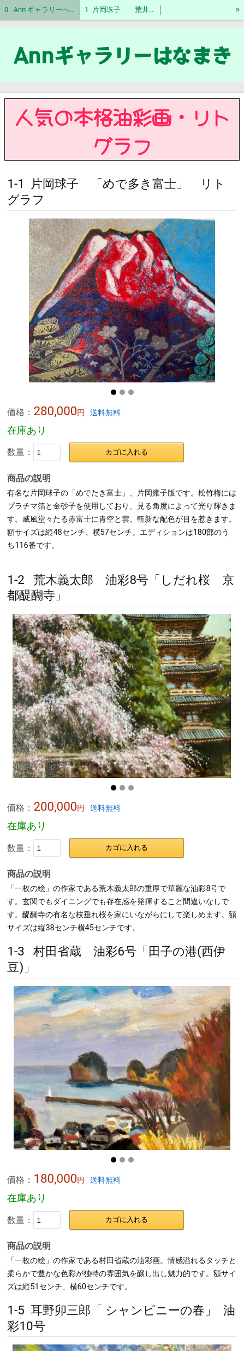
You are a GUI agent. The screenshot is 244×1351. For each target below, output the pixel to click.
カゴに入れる (126, 452)
